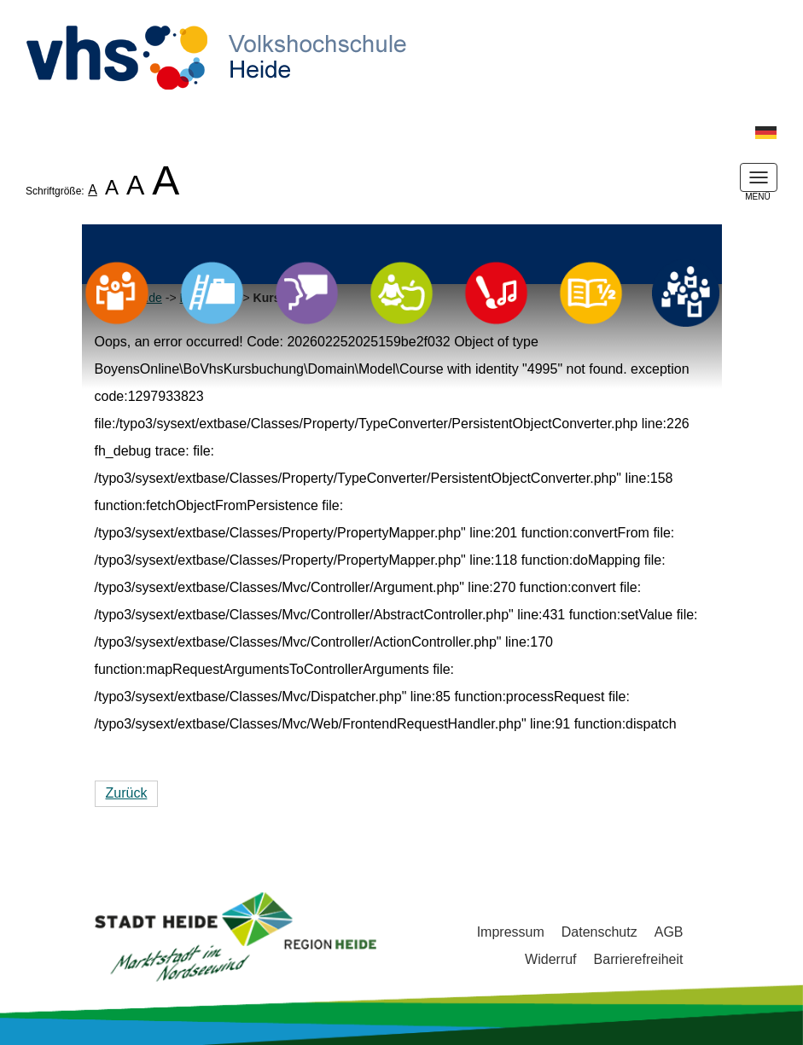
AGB (669, 932)
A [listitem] (92, 190)
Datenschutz (599, 932)
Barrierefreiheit (639, 959)
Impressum (510, 932)
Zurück (127, 793)
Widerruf (550, 959)
